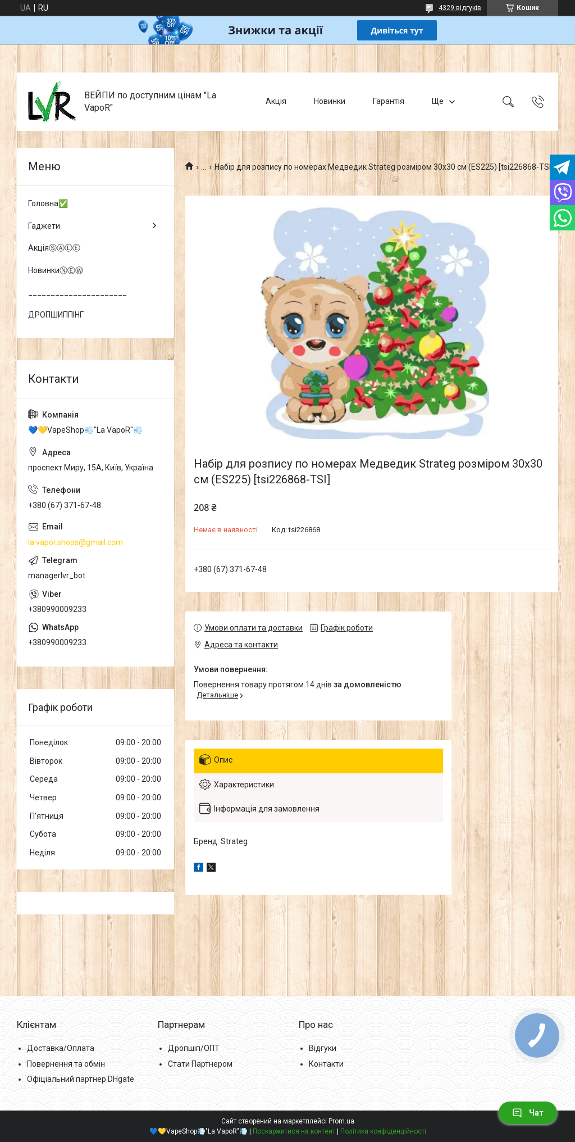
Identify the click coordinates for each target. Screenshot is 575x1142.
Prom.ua (341, 1121)
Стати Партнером (200, 1063)
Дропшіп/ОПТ (194, 1048)
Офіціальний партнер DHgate (80, 1079)
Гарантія (388, 101)
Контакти (326, 1063)
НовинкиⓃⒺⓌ (55, 270)
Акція (276, 101)
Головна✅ (48, 203)
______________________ (77, 292)
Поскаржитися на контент (294, 1131)
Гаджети (44, 225)
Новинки (329, 101)
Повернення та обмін (66, 1063)
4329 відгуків (460, 8)
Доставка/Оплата (60, 1048)
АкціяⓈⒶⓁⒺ (54, 247)
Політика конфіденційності (383, 1131)
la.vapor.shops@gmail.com (75, 542)
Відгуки (322, 1048)
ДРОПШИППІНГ (56, 314)
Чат (528, 1113)
